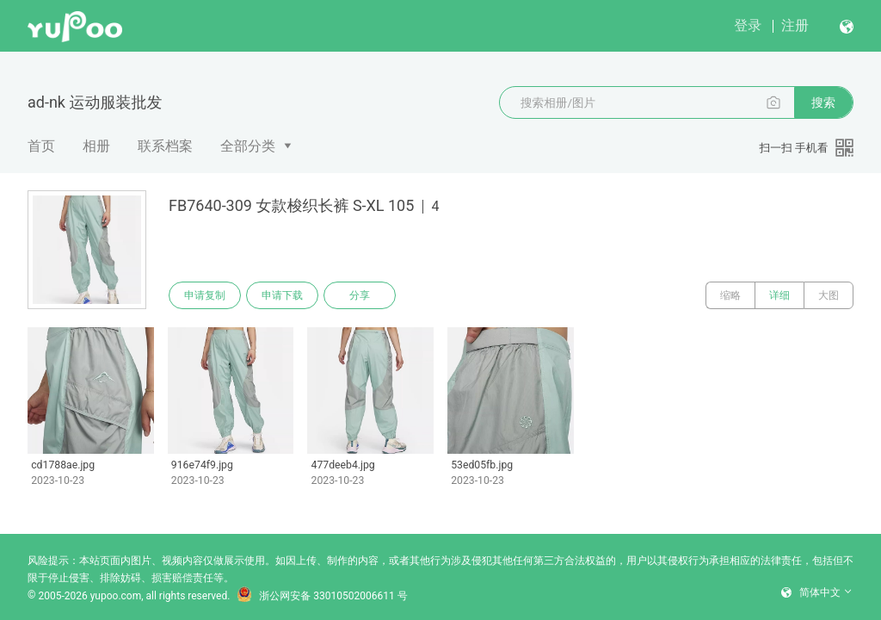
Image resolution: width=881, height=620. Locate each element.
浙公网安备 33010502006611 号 (322, 596)
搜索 (823, 102)
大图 (828, 295)
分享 (359, 295)
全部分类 (247, 146)
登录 (747, 25)
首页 (41, 146)
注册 (795, 25)
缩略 (730, 295)
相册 (96, 146)
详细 (779, 295)
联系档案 (165, 146)
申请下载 (282, 295)
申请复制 (204, 295)
